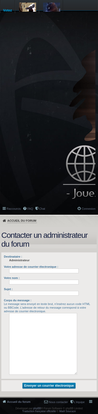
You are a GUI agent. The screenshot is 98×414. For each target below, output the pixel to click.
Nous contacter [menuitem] (58, 402)
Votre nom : (12, 277)
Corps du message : (17, 300)
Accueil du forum (21, 220)
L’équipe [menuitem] (79, 402)
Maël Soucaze (67, 411)
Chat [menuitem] (42, 208)
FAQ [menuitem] (30, 208)
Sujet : (8, 289)
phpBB (37, 408)
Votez (7, 10)
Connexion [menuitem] (88, 208)
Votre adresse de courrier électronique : (31, 266)
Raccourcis (14, 208)
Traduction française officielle (39, 411)
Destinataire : (13, 256)
